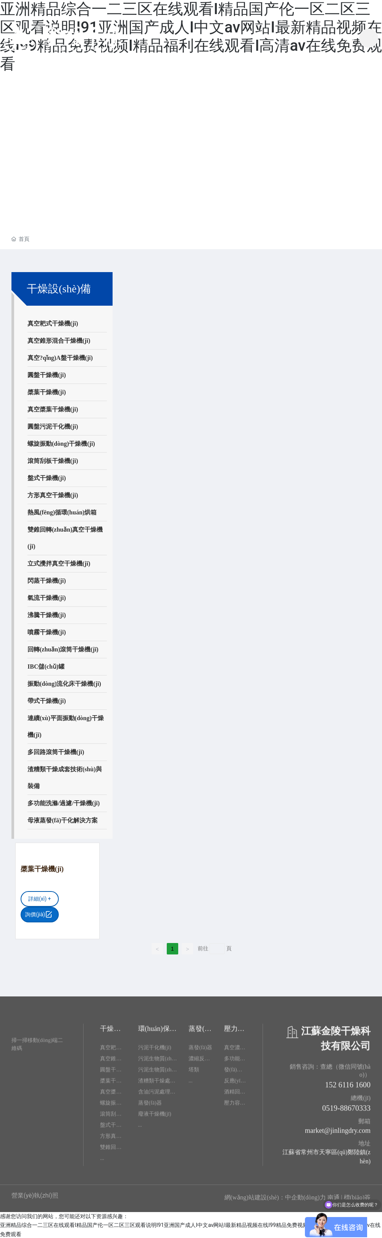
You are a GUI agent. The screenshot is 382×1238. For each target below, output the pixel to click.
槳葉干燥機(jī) (41, 868)
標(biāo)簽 (357, 1196)
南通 (333, 1196)
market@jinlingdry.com (338, 1133)
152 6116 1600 (348, 1087)
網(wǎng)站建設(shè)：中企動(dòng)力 (275, 1196)
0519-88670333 (346, 1110)
